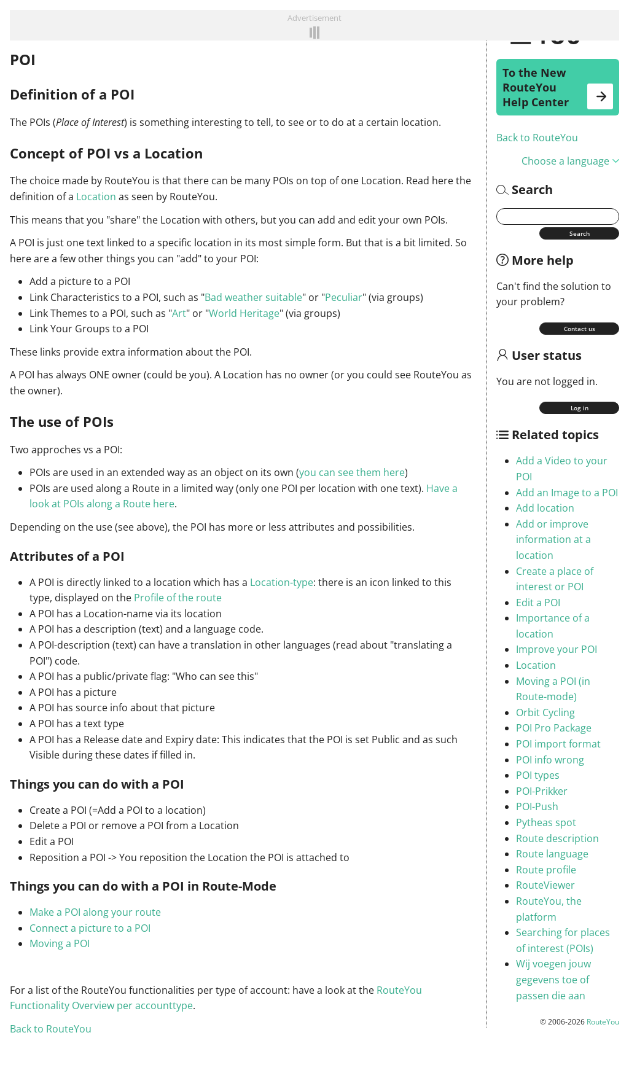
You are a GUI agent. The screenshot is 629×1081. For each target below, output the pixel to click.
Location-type (281, 582)
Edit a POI (538, 602)
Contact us (579, 328)
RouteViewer (545, 885)
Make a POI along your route (95, 912)
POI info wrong (550, 760)
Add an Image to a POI (567, 492)
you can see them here (352, 472)
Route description (557, 838)
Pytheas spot (546, 822)
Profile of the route (178, 597)
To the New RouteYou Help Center (557, 87)
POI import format (558, 744)
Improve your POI (556, 649)
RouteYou (603, 1022)
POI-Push (537, 806)
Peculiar (343, 297)
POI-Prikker (542, 791)
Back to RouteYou (537, 137)
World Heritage (244, 313)
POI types (538, 775)
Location (536, 665)
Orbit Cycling (545, 712)
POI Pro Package (554, 728)
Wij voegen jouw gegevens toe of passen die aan (553, 979)
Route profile (546, 869)
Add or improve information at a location (553, 539)
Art (179, 313)
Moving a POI (59, 943)
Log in (579, 408)
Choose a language (570, 161)
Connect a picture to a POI (89, 928)
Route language (552, 854)
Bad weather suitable (253, 297)
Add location (545, 508)
